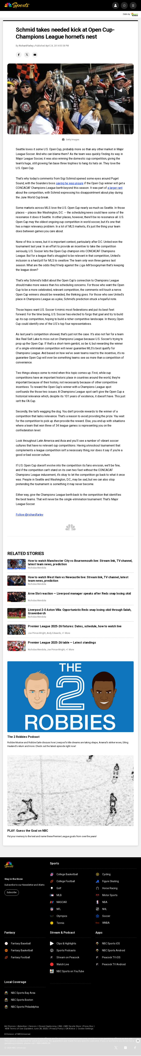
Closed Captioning (48, 1026)
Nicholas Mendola (37, 568)
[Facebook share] (19, 55)
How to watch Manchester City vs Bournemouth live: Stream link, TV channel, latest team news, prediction (80, 562)
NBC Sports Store (72, 1026)
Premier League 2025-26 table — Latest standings (62, 642)
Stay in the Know (13, 879)
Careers (32, 1026)
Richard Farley (26, 45)
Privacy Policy (57, 1028)
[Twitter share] (27, 55)
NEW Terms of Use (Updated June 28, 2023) (26, 1028)
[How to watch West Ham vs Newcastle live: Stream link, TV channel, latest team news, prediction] (16, 580)
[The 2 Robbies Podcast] (70, 696)
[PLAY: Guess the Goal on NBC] (70, 790)
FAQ (60, 1026)
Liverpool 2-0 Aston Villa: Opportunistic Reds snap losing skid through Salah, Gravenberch (79, 611)
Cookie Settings (85, 1028)
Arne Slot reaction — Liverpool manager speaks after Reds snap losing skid (79, 593)
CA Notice (70, 1028)
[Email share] (35, 55)
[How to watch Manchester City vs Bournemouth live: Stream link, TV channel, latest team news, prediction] (16, 564)
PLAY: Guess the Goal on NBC (27, 830)
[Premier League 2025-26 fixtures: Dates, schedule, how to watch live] (16, 630)
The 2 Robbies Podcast (23, 737)
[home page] (16, 5)
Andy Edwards (54, 633)
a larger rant (115, 188)
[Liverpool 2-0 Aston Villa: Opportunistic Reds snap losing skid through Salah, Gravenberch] (16, 613)
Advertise (22, 1026)
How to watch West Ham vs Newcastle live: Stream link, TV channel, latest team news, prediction (78, 578)
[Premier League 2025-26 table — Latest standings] (16, 646)
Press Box (88, 1026)
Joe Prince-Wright (37, 633)
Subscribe (12, 892)
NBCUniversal (23, 1034)
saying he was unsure (69, 183)
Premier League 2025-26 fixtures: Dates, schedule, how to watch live (75, 626)
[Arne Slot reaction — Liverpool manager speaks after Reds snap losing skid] (16, 597)
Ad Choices (10, 1026)
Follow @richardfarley (29, 514)
